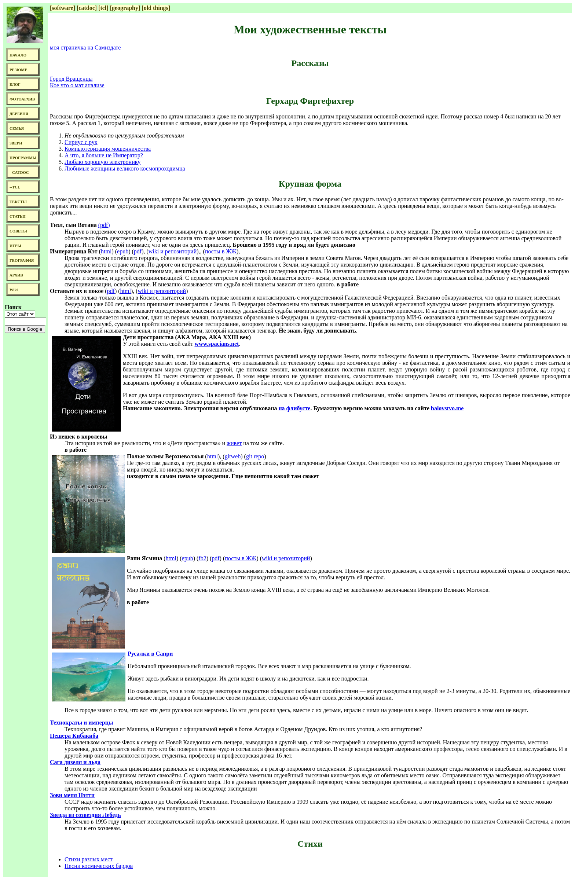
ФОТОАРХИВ (22, 99)
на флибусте (294, 408)
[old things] (156, 8)
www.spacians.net (217, 344)
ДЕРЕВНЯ (19, 114)
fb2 (202, 558)
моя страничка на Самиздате (85, 47)
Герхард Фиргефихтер (310, 101)
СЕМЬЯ (17, 128)
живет (234, 443)
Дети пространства (148, 337)
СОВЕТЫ (18, 231)
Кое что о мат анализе (77, 85)
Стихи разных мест (89, 859)
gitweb (233, 456)
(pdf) (104, 225)
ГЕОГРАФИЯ (22, 260)
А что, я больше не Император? (104, 155)
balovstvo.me (447, 408)
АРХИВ (16, 275)
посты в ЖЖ (221, 251)
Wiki (14, 290)
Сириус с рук (81, 142)
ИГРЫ (15, 246)
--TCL (15, 187)
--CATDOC (19, 172)
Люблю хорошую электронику (102, 162)
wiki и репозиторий (173, 251)
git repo (255, 456)
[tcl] (103, 8)
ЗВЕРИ (16, 143)
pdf (138, 251)
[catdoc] (87, 8)
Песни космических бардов (99, 866)
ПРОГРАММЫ (23, 158)
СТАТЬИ (17, 216)
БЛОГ (15, 84)
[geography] (125, 8)
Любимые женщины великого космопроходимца (125, 168)
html (106, 251)
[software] (62, 8)
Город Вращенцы (71, 79)
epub (122, 251)
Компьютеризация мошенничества (108, 149)
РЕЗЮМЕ (19, 70)
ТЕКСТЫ (18, 202)
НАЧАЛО (18, 55)
